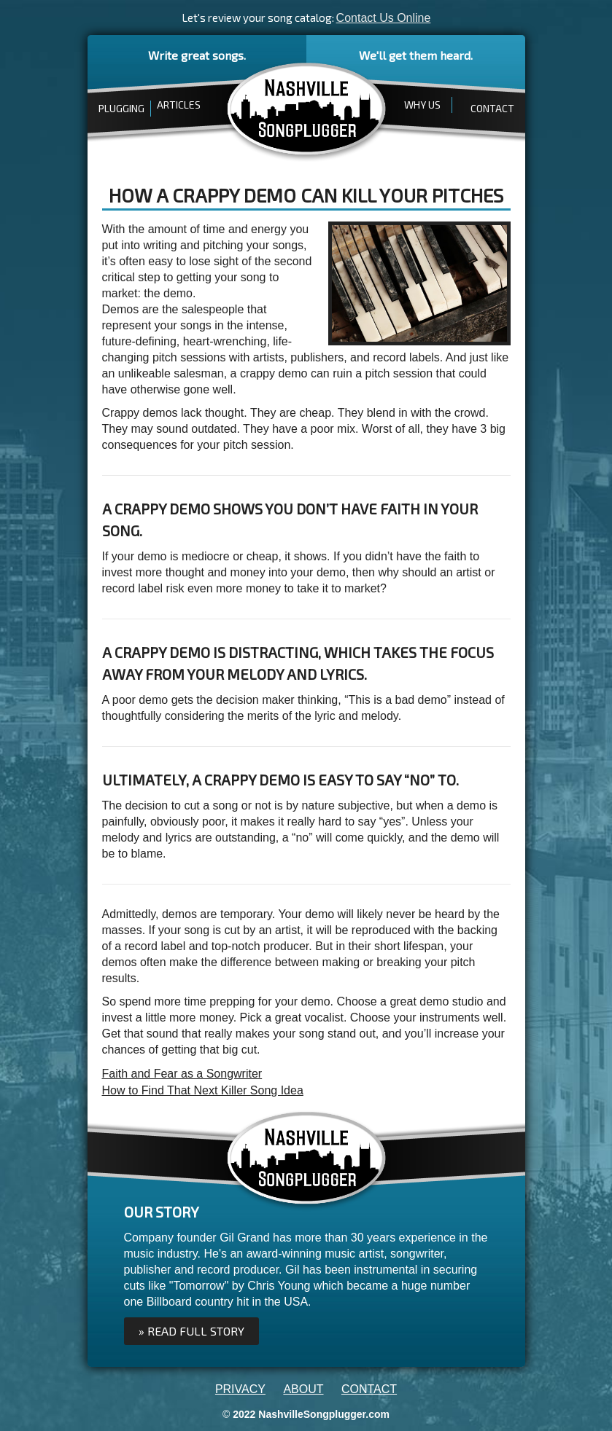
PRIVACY (240, 1389)
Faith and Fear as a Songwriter (182, 1073)
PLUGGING (121, 108)
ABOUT (303, 1389)
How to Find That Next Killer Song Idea (202, 1090)
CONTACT (492, 108)
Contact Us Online (383, 18)
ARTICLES (179, 104)
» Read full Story (191, 1331)
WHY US (422, 104)
